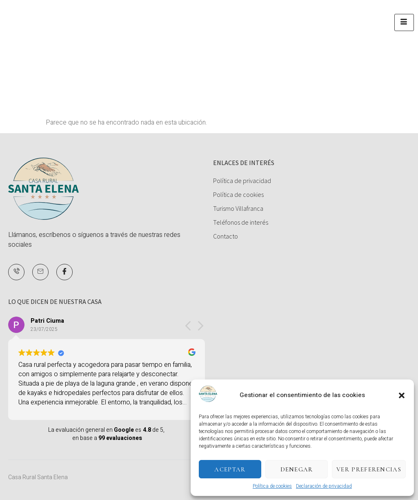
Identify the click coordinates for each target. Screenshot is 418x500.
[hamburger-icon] (404, 22)
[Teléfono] (16, 272)
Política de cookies (272, 486)
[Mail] (40, 272)
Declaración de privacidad (324, 486)
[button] (402, 395)
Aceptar (229, 469)
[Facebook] (64, 272)
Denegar (296, 469)
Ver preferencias (368, 469)
